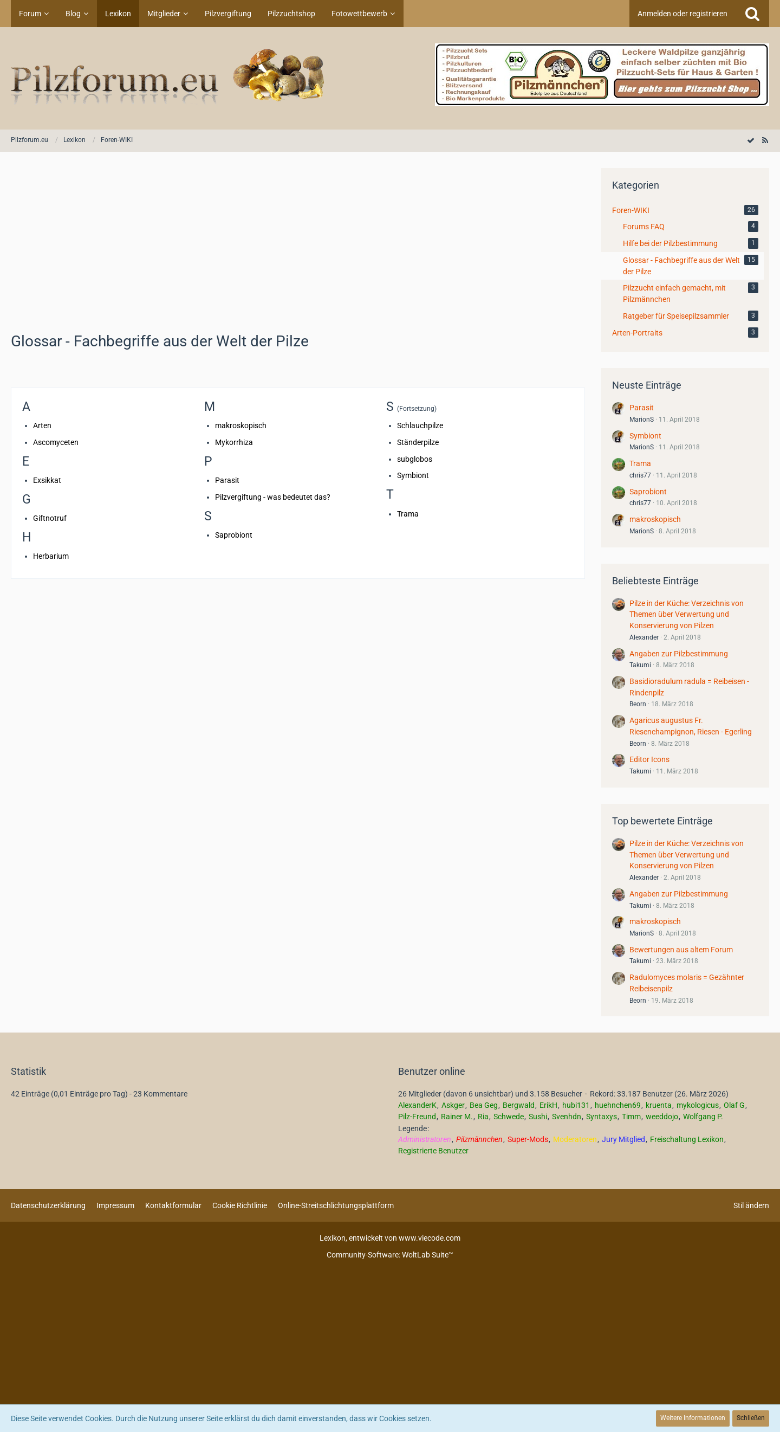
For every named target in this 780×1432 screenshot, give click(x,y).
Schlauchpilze (420, 425)
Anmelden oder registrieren (682, 13)
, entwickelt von (390, 1238)
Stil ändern (751, 1205)
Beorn (637, 704)
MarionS (641, 419)
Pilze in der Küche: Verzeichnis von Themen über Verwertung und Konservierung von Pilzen (686, 614)
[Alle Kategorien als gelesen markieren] (750, 140)
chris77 (640, 475)
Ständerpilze (418, 442)
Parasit (227, 480)
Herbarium (51, 556)
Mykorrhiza (234, 442)
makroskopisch (240, 425)
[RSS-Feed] (764, 140)
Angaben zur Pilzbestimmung (678, 653)
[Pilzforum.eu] (390, 78)
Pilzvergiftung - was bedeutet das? (272, 497)
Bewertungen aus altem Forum (681, 949)
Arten (42, 425)
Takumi (640, 665)
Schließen (751, 1418)
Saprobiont (233, 535)
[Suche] (752, 13)
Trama (408, 513)
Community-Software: (390, 1254)
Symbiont (413, 475)
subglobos (414, 459)
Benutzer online (431, 1071)
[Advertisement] (298, 244)
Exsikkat (47, 480)
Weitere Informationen (692, 1418)
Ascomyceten (56, 442)
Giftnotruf (50, 518)
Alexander (644, 637)
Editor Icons (649, 759)
